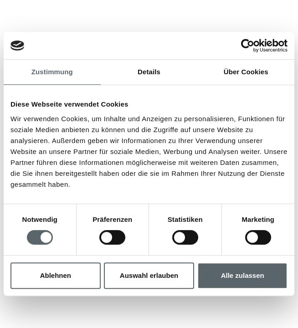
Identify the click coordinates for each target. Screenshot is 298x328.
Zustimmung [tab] (52, 72)
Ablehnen (55, 275)
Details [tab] (149, 72)
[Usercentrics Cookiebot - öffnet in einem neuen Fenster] (248, 45)
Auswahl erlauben (149, 275)
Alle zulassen (242, 275)
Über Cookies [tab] (246, 72)
